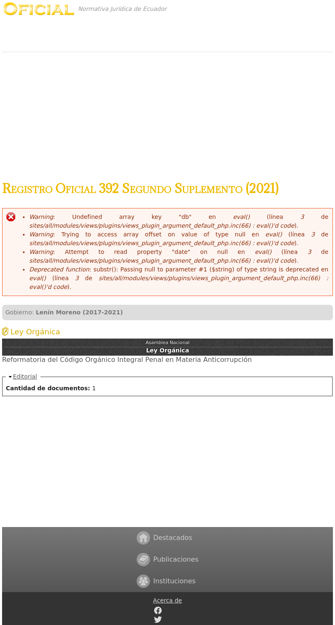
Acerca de (167, 600)
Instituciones (174, 581)
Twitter (158, 619)
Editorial (25, 376)
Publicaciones (176, 559)
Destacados (172, 538)
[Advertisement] (167, 112)
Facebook (158, 610)
